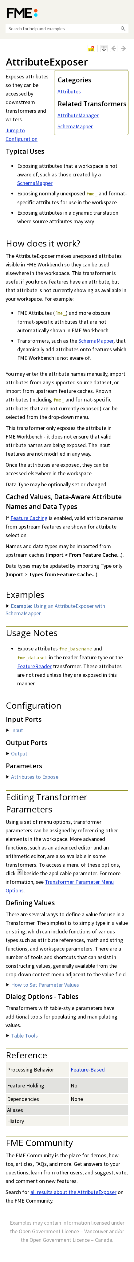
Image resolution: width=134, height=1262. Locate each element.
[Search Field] (67, 28)
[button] (122, 28)
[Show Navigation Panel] (125, 12)
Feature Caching (29, 518)
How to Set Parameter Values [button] (42, 984)
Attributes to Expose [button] (32, 776)
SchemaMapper (75, 126)
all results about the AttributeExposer (73, 1192)
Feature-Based (88, 1069)
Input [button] (14, 730)
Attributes (69, 91)
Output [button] (16, 753)
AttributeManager (78, 115)
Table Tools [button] (22, 1035)
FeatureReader (34, 666)
